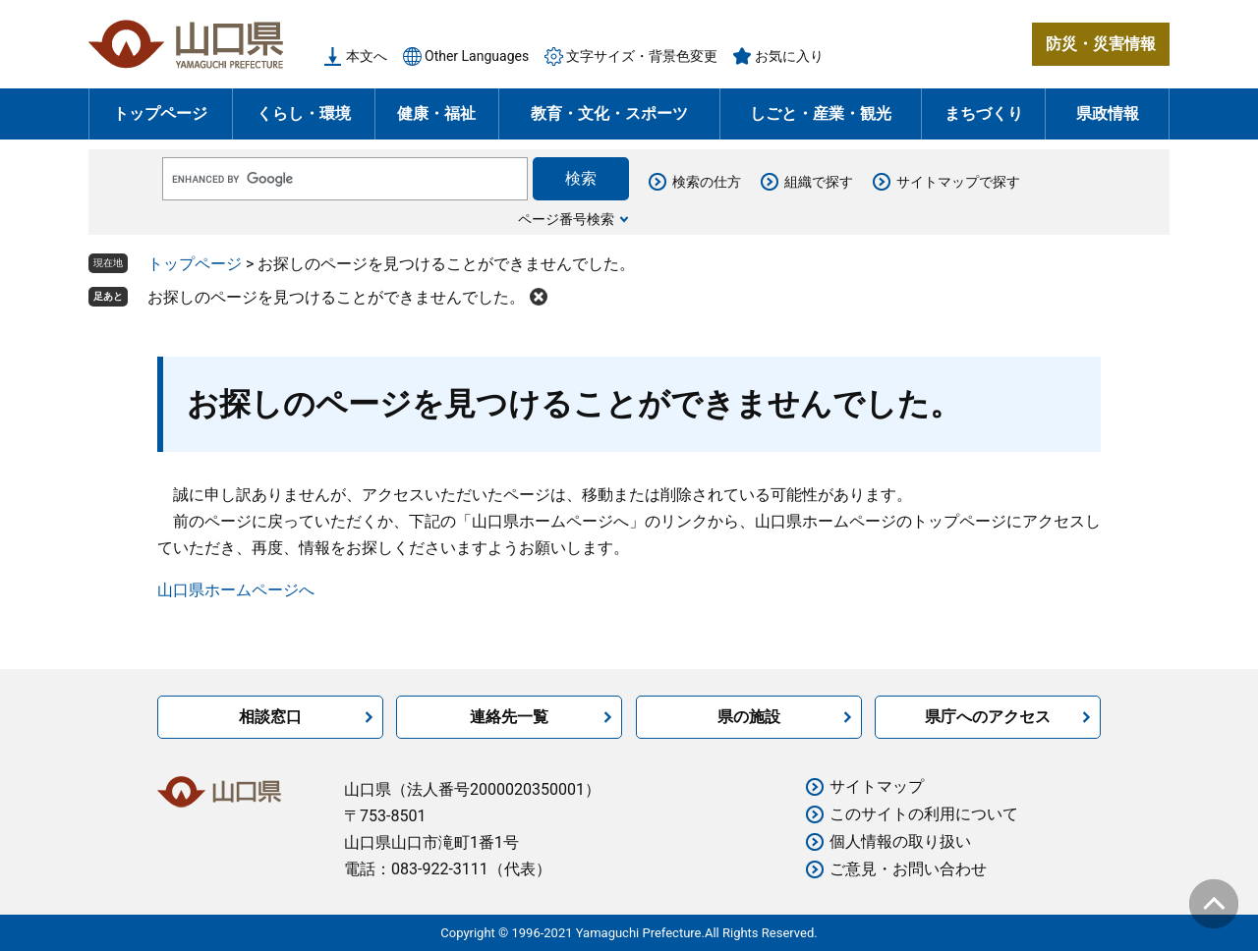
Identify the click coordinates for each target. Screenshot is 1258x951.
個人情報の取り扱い (900, 841)
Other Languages (477, 56)
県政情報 (1107, 113)
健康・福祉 (436, 113)
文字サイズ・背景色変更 (641, 56)
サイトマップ (876, 786)
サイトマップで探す (958, 182)
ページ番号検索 (566, 219)
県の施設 (748, 716)
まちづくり (983, 113)
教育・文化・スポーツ (609, 113)
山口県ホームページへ (235, 590)
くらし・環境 (304, 113)
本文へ (366, 56)
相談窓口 (270, 716)
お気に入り (789, 56)
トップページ (160, 113)
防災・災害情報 (1101, 43)
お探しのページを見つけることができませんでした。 (336, 297)
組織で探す (818, 182)
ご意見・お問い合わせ (908, 869)
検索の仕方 (706, 182)
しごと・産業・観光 (820, 113)
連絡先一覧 (509, 716)
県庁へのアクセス (988, 716)
